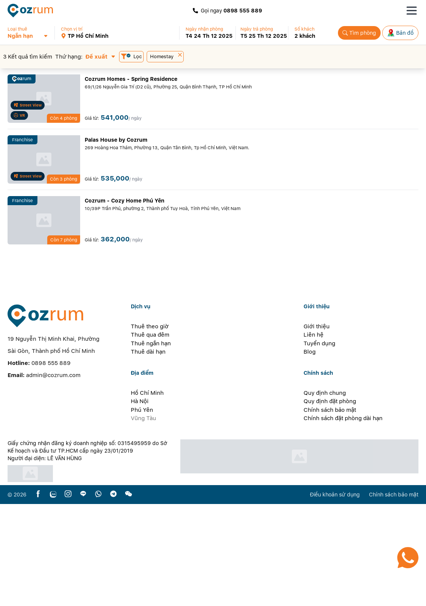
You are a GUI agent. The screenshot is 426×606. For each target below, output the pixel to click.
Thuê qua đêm (150, 436)
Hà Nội (140, 503)
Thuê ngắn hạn (151, 445)
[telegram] (113, 596)
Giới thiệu (317, 428)
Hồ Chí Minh (147, 495)
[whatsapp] (98, 596)
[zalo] (53, 596)
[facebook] (38, 596)
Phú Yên (142, 512)
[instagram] (68, 596)
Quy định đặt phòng (330, 503)
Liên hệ (314, 436)
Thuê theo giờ (150, 428)
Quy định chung (325, 495)
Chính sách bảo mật (330, 512)
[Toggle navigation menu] (411, 10)
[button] (31, 33)
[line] (83, 596)
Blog (310, 453)
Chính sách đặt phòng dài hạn (343, 520)
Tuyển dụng (319, 445)
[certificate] (90, 575)
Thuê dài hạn (148, 453)
